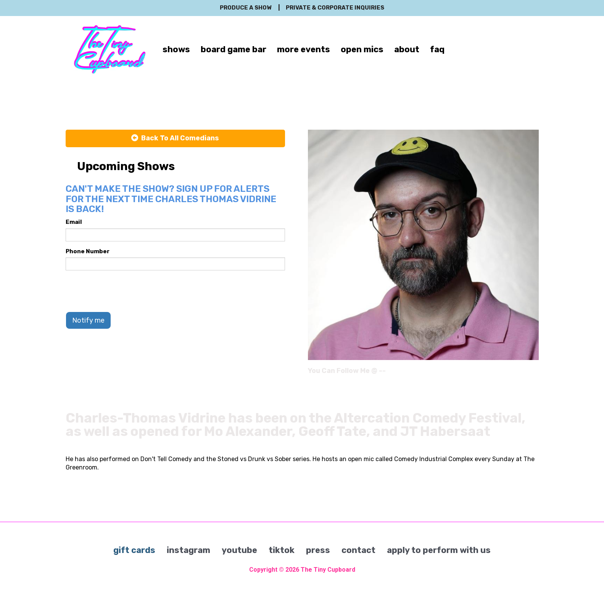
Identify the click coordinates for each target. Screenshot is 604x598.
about (406, 49)
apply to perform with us (439, 550)
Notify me (88, 320)
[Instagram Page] (534, 373)
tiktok (282, 550)
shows (176, 49)
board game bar (233, 49)
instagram (188, 550)
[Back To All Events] (175, 138)
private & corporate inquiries (335, 7)
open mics (362, 49)
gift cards (134, 550)
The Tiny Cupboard (328, 569)
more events (303, 49)
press (318, 550)
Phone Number (88, 251)
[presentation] (124, 291)
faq (437, 49)
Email (74, 222)
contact (358, 550)
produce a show (245, 7)
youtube (239, 550)
